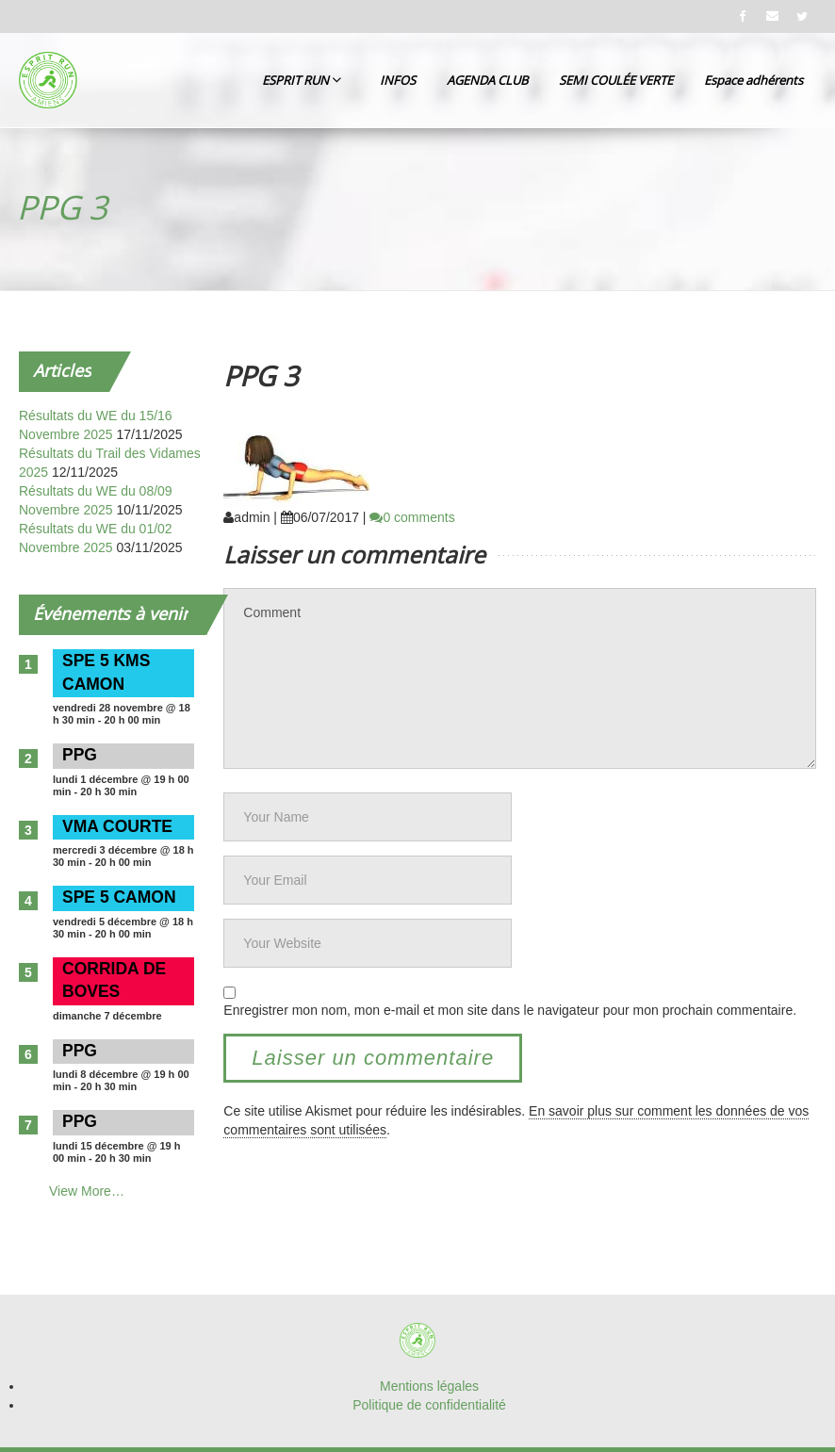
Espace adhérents (753, 80)
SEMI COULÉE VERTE (616, 80)
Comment (519, 678)
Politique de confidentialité (429, 1404)
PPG (79, 754)
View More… (86, 1191)
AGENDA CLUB (487, 80)
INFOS (398, 80)
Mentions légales (429, 1386)
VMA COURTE (117, 826)
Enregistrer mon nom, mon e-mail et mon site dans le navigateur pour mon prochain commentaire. (509, 1010)
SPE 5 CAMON (119, 897)
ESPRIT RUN (301, 80)
